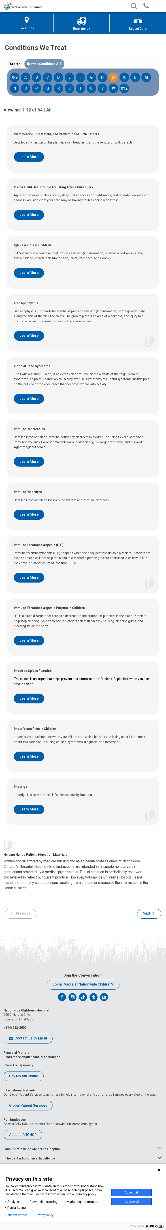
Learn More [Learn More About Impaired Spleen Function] (28, 698)
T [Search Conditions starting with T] (80, 88)
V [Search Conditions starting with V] (102, 88)
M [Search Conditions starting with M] (146, 77)
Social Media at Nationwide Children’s (83, 984)
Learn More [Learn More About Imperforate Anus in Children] (28, 756)
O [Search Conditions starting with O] (25, 88)
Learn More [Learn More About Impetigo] (28, 809)
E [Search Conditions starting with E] (69, 77)
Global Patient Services (28, 1105)
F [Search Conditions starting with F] (80, 77)
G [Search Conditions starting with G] (91, 77)
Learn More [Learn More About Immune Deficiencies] (28, 461)
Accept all (131, 1192)
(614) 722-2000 (15, 1027)
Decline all (132, 1201)
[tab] (15, 64)
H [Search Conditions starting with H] (102, 77)
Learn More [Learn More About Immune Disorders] (28, 514)
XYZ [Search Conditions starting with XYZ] (124, 88)
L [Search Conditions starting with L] (135, 77)
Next (149, 913)
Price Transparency (18, 1065)
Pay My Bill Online (23, 1076)
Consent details (16, 1215)
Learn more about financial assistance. (32, 1057)
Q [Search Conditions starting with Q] (47, 88)
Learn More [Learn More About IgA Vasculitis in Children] (28, 272)
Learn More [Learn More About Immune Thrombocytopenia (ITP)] (28, 577)
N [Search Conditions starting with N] (14, 88)
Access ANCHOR (23, 1135)
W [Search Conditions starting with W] (113, 88)
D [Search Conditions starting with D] (58, 77)
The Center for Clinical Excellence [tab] (30, 1158)
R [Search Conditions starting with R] (58, 88)
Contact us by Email (28, 1038)
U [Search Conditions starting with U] (91, 88)
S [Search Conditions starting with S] (69, 88)
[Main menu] (158, 6)
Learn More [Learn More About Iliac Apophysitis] (28, 335)
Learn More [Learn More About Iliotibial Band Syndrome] (28, 398)
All (48, 110)
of (32, 110)
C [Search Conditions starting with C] (47, 77)
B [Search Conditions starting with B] (37, 77)
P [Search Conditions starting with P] (36, 88)
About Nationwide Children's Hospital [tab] (32, 1149)
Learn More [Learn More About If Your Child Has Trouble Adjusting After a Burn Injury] (28, 214)
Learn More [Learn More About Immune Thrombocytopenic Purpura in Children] (28, 640)
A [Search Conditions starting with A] (25, 77)
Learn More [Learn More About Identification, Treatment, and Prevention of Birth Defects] (28, 157)
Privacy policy (43, 1215)
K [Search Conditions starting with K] (124, 77)
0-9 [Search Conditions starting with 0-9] (14, 77)
